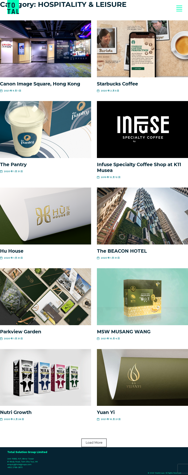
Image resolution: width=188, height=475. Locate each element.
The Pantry (13, 164)
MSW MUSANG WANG (124, 331)
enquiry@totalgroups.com (19, 464)
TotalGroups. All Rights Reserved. (168, 473)
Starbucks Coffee (117, 84)
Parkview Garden (20, 331)
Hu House (11, 251)
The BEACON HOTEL (122, 251)
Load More (94, 443)
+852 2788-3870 (15, 467)
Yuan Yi (106, 412)
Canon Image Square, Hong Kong (40, 84)
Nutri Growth (16, 412)
